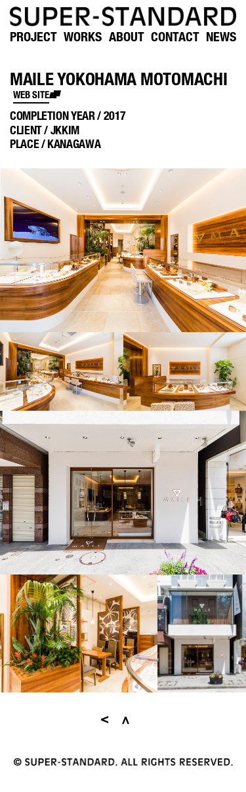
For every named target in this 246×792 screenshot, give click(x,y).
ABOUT (126, 36)
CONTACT (175, 36)
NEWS (221, 36)
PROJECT (33, 36)
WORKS (83, 36)
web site (31, 94)
